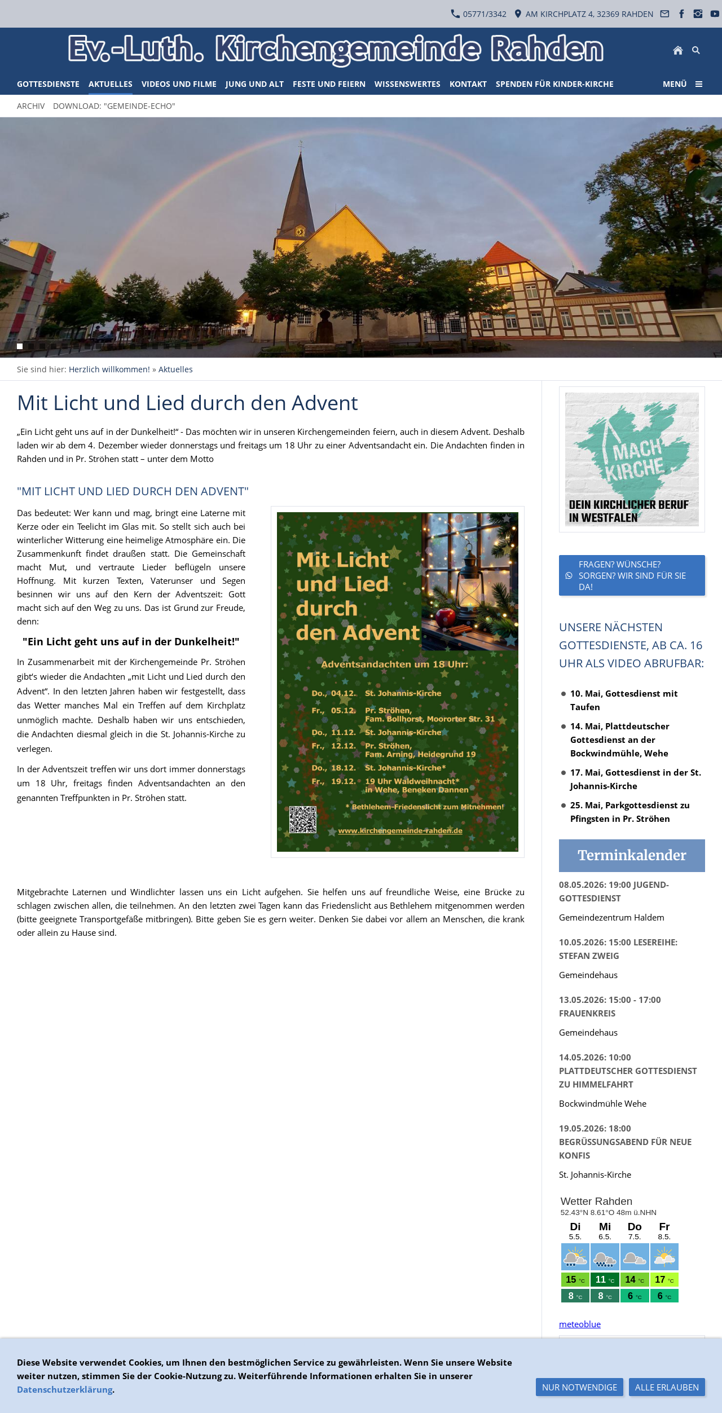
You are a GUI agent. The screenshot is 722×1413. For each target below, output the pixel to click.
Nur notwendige (579, 1387)
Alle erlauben (667, 1387)
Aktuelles (176, 369)
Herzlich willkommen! (109, 369)
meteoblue (580, 1324)
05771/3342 (479, 13)
